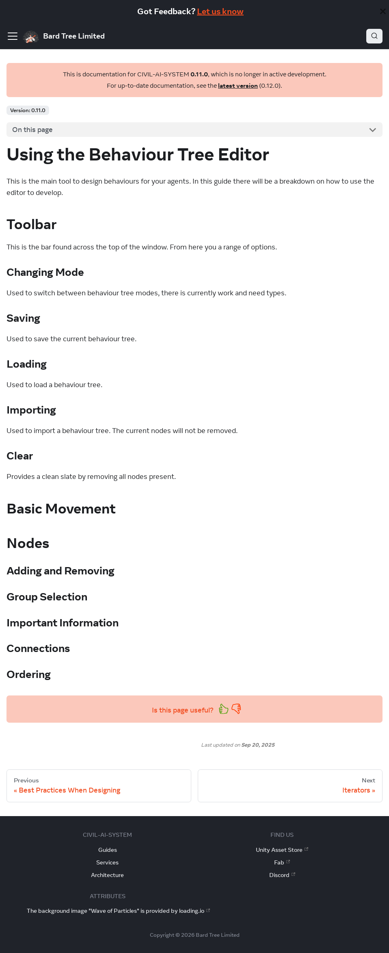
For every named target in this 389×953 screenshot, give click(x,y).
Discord (282, 875)
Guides (107, 849)
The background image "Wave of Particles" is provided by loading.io (118, 910)
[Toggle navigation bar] (12, 36)
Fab (282, 862)
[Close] (383, 11)
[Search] (374, 36)
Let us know (220, 11)
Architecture (107, 875)
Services (107, 862)
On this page (32, 129)
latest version (238, 85)
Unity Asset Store (282, 849)
